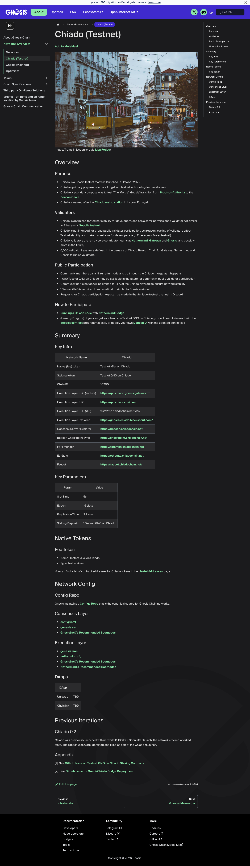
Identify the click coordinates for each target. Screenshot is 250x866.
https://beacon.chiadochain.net (121, 429)
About (39, 12)
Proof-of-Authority (172, 192)
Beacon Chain (69, 197)
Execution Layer (217, 92)
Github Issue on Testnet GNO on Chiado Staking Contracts (104, 763)
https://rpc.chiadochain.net (118, 402)
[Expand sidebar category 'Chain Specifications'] (46, 84)
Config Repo (215, 82)
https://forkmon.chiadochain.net (122, 446)
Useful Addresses (151, 571)
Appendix (214, 112)
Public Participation (219, 41)
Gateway (155, 240)
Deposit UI (140, 322)
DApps (212, 97)
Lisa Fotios (102, 149)
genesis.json (69, 651)
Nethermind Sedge (111, 313)
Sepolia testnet (89, 225)
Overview (211, 26)
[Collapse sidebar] (28, 26)
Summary (211, 52)
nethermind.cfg (70, 656)
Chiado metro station (109, 202)
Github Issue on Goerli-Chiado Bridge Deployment (100, 771)
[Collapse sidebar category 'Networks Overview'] (46, 44)
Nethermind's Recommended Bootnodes (88, 667)
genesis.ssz (68, 627)
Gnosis (172, 240)
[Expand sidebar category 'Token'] (46, 78)
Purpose (213, 31)
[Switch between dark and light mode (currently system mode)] (211, 12)
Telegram (114, 828)
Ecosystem (93, 12)
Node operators (73, 833)
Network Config (214, 77)
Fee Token (214, 72)
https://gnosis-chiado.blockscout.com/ (126, 420)
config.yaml (68, 622)
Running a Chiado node (76, 313)
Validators (214, 36)
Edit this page (66, 784)
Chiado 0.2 (214, 107)
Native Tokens (213, 67)
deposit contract (71, 322)
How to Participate (218, 46)
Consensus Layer (218, 87)
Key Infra (213, 57)
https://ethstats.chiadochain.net (122, 455)
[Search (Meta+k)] (230, 12)
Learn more (154, 2)
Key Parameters (217, 62)
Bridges (68, 839)
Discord (112, 833)
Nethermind (139, 240)
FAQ (73, 12)
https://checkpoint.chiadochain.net (123, 437)
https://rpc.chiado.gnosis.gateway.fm (125, 393)
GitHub (155, 839)
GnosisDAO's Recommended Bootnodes (88, 632)
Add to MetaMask (67, 46)
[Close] (245, 2)
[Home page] (58, 24)
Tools (66, 844)
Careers (156, 833)
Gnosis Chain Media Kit (166, 844)
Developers (70, 828)
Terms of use (71, 850)
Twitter (112, 839)
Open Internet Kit (124, 12)
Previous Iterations (216, 102)
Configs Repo (89, 603)
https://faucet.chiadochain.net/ (121, 464)
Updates (57, 12)
